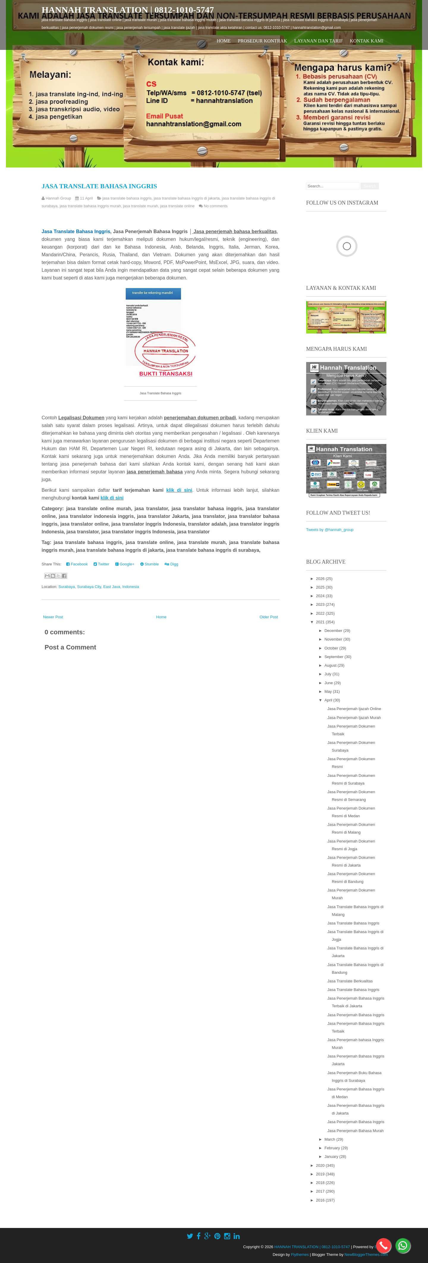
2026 (321, 578)
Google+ (124, 564)
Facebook (77, 564)
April (329, 700)
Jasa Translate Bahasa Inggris (99, 186)
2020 (321, 1165)
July (329, 674)
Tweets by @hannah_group (329, 529)
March (330, 1139)
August (331, 665)
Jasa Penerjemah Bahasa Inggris (355, 1015)
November (334, 639)
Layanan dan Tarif (318, 40)
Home (224, 40)
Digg (171, 564)
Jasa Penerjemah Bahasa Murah (355, 1130)
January (332, 1156)
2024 (321, 596)
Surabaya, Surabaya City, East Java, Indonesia (98, 586)
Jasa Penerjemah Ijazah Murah (354, 717)
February (333, 1148)
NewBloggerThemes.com (366, 1254)
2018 (321, 1182)
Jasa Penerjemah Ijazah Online (354, 708)
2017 (321, 1191)
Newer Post (53, 617)
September (334, 657)
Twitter (101, 564)
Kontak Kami (366, 40)
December (334, 630)
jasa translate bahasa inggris (127, 198)
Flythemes (300, 1254)
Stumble (149, 564)
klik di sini (179, 490)
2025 (321, 587)
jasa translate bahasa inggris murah (90, 206)
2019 (321, 1174)
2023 (321, 604)
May (329, 691)
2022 (321, 613)
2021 (321, 622)
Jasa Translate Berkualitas (349, 981)
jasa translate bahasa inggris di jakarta (187, 198)
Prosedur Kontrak (262, 40)
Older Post (269, 617)
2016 (321, 1200)
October (332, 648)
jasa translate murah (140, 206)
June (329, 683)
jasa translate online (177, 206)
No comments (216, 206)
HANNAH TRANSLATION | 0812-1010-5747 (128, 10)
